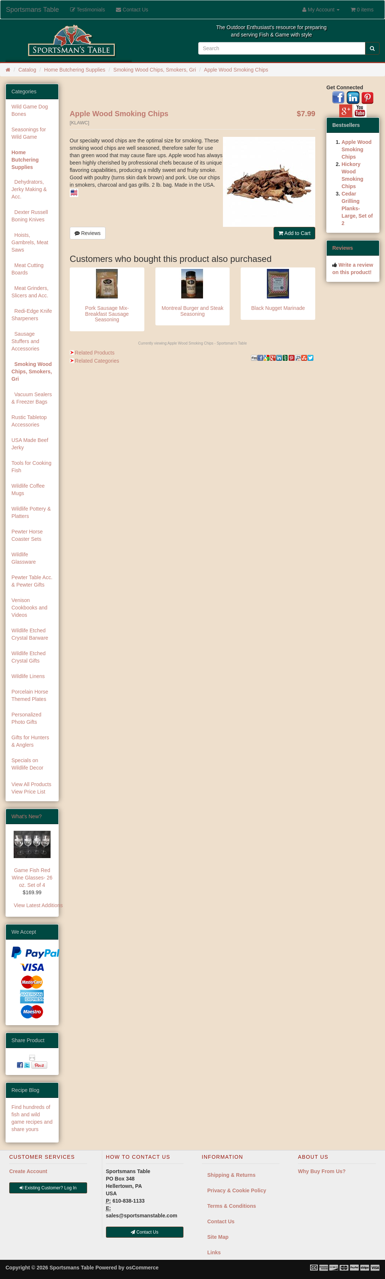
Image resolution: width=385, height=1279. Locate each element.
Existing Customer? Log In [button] (48, 1187)
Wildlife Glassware (23, 558)
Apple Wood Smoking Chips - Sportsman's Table (207, 343)
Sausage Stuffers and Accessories (25, 341)
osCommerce (142, 1268)
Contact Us (221, 1221)
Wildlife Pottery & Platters (31, 512)
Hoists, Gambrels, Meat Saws (29, 242)
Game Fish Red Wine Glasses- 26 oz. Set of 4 (32, 877)
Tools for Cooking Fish (31, 466)
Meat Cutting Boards (27, 269)
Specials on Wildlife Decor (27, 764)
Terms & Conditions (231, 1206)
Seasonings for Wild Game (28, 133)
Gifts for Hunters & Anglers (30, 741)
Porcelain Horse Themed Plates (29, 695)
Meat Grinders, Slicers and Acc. (29, 291)
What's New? (26, 816)
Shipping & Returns (231, 1175)
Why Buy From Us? (322, 1171)
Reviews (88, 233)
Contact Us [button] (144, 1232)
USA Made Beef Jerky (29, 443)
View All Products (31, 784)
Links (214, 1252)
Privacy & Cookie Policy (237, 1190)
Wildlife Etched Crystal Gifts (28, 657)
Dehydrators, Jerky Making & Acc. (29, 189)
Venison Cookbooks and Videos (29, 607)
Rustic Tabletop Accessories (29, 421)
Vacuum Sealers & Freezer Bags (31, 398)
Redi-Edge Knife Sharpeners (31, 314)
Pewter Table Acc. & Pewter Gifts (31, 581)
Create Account (28, 1171)
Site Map (218, 1237)
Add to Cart (294, 233)
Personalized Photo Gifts (26, 718)
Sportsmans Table (32, 9)
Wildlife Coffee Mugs (28, 489)
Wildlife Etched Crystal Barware (29, 634)
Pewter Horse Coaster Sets (27, 535)
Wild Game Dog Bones (29, 110)
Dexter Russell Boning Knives (29, 215)
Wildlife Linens (28, 676)
